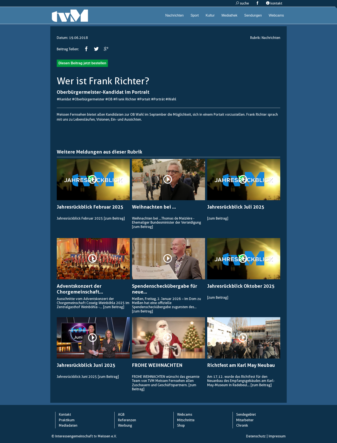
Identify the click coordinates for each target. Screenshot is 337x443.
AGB (121, 414)
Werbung (125, 425)
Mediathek (229, 15)
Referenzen (127, 420)
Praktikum (67, 420)
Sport (194, 15)
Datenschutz (256, 436)
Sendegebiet (246, 414)
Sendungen (253, 15)
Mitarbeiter (245, 420)
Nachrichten (174, 15)
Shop (181, 425)
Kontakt (65, 414)
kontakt (274, 3)
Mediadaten (68, 425)
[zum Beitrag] (114, 218)
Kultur (210, 15)
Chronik (242, 425)
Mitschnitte (186, 420)
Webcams (276, 15)
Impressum (277, 436)
